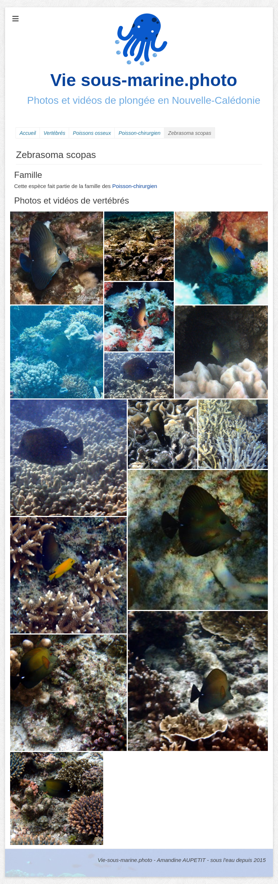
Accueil (28, 133)
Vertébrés (54, 133)
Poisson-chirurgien (139, 133)
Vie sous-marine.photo (143, 80)
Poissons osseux (92, 133)
